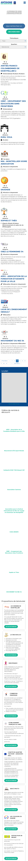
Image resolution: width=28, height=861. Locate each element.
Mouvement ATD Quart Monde (14, 450)
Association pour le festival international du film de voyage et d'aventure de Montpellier (14, 510)
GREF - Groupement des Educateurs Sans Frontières (13, 103)
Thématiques (14, 38)
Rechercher (14, 32)
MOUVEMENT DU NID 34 (12, 341)
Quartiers (14, 44)
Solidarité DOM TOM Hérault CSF (14, 470)
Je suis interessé (11, 626)
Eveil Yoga (6, 137)
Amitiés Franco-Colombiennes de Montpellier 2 (10, 68)
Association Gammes (14, 489)
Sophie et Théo (9, 220)
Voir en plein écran (14, 404)
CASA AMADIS (14, 532)
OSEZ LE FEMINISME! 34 (12, 251)
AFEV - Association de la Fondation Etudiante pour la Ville (14, 278)
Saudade (5, 190)
